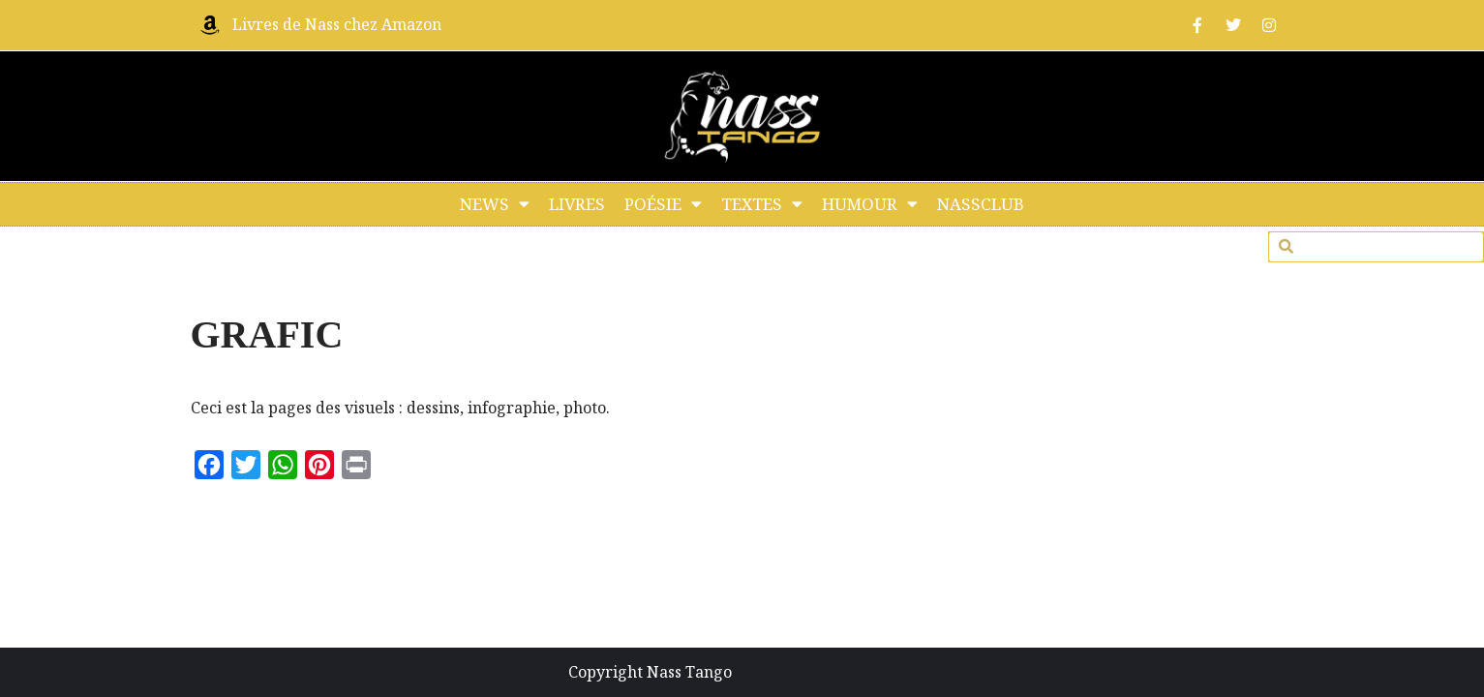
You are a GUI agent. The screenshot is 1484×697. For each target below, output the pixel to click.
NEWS (495, 204)
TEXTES (762, 204)
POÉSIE (663, 204)
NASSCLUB (980, 204)
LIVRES (577, 204)
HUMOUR (870, 204)
